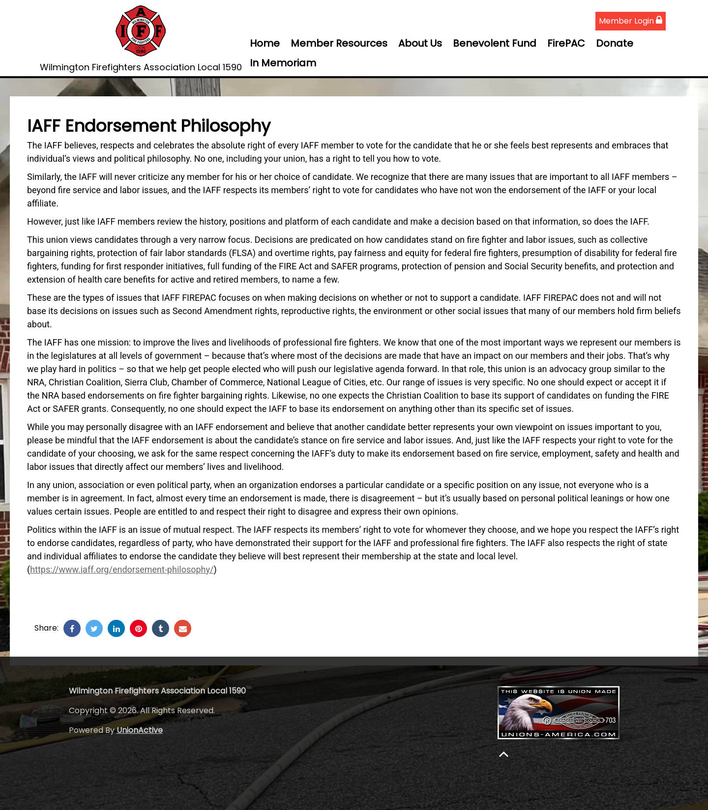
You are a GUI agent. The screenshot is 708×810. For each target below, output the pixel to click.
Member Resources (339, 43)
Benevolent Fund (494, 43)
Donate (614, 43)
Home (265, 43)
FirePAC (566, 43)
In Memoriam (283, 63)
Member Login (630, 21)
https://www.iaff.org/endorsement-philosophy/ (121, 569)
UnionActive (140, 730)
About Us (420, 43)
